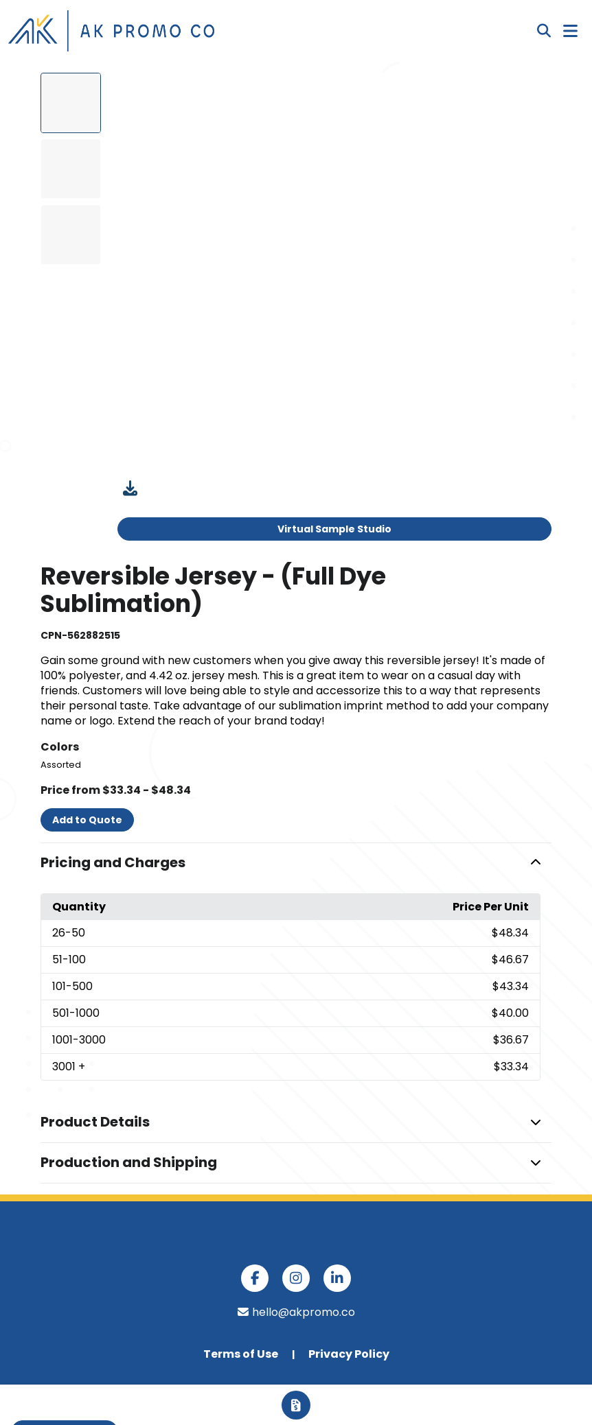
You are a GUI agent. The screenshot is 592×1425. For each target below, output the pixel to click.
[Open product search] (544, 30)
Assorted (61, 764)
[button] (296, 863)
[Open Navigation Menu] (570, 30)
